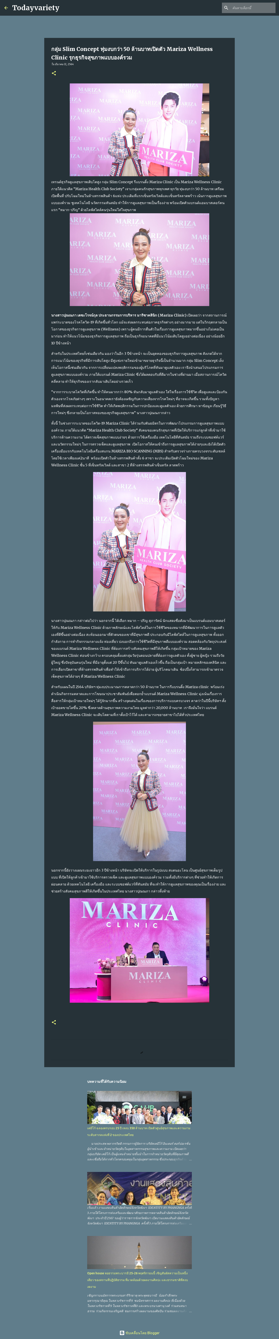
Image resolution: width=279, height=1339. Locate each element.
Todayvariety (35, 7)
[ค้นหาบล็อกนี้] (253, 8)
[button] (53, 73)
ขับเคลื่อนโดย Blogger (139, 1333)
